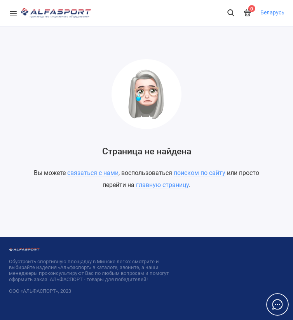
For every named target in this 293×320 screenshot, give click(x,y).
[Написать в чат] (277, 304)
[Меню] (13, 13)
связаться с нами (93, 173)
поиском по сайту (199, 173)
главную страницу (162, 185)
